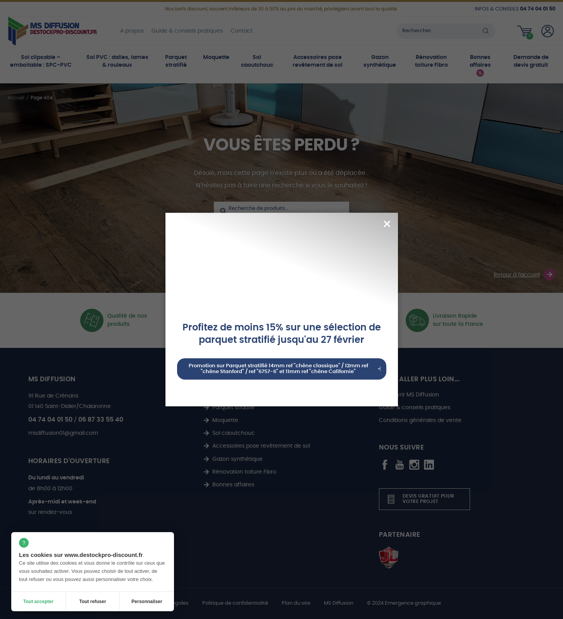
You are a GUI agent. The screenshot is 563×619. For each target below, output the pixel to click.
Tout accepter (38, 601)
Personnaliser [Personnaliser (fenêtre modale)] (146, 601)
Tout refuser (92, 601)
